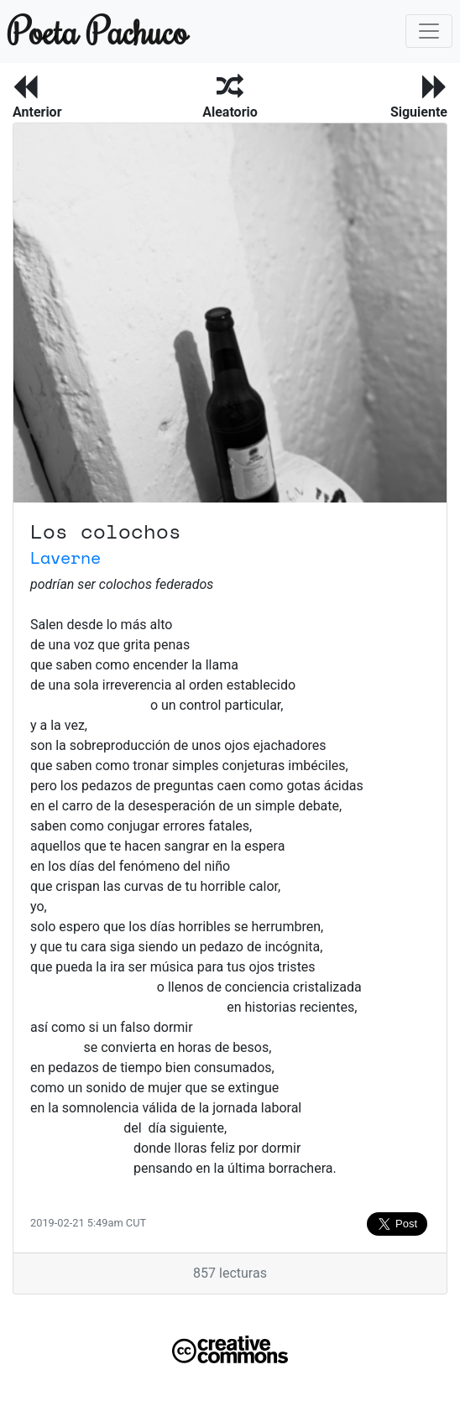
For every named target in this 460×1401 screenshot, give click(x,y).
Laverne (65, 557)
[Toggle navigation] (428, 31)
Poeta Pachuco (98, 31)
